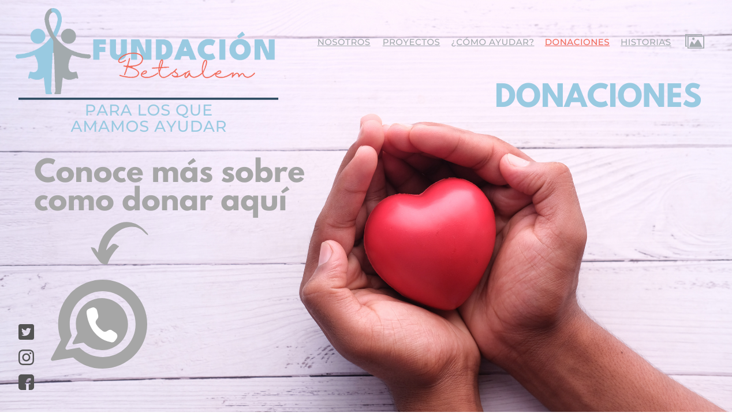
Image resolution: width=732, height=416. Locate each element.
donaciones (577, 41)
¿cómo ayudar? (492, 41)
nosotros (344, 41)
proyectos (411, 41)
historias (646, 41)
